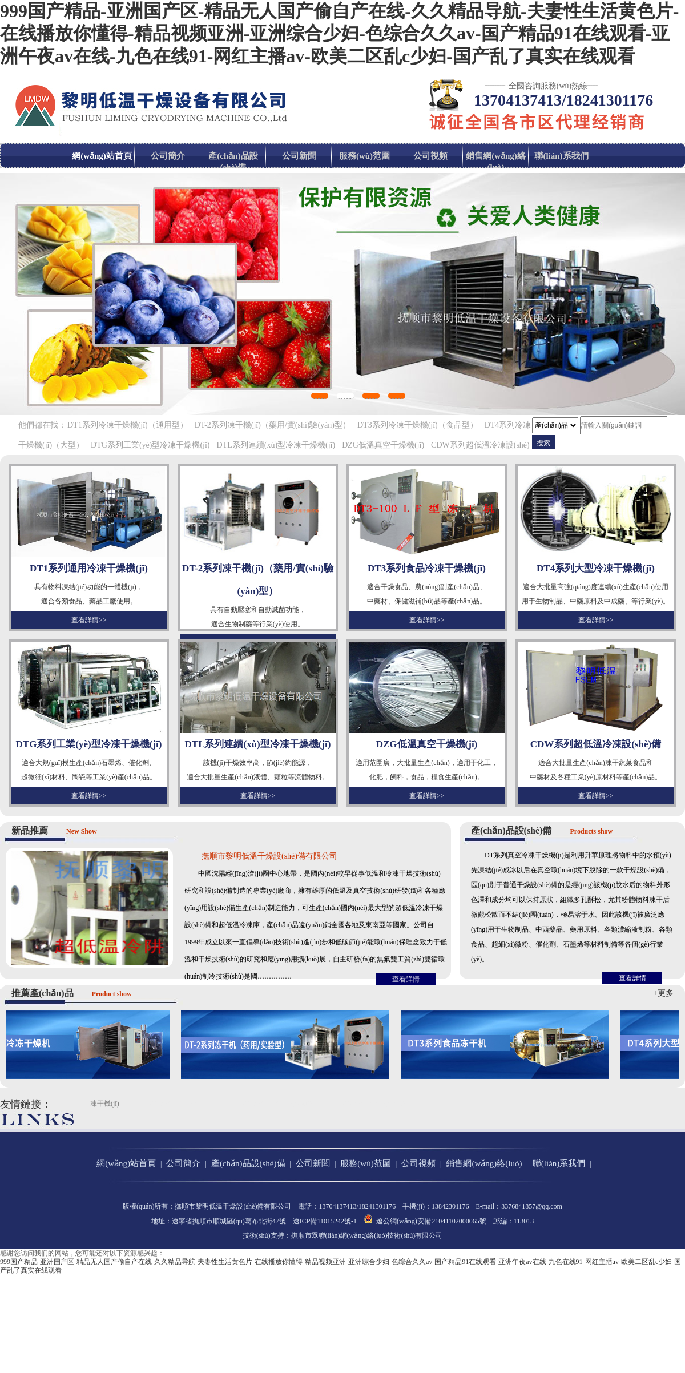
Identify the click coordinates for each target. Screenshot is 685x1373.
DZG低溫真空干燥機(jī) (383, 445)
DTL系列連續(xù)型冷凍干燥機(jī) (276, 445)
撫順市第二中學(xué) (181, 1104)
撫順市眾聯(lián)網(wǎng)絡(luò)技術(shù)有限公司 (367, 1235)
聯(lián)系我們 (561, 155)
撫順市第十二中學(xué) (277, 1104)
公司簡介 (168, 155)
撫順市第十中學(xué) (373, 1104)
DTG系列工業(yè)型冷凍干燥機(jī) (150, 445)
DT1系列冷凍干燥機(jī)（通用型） (127, 425)
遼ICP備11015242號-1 (325, 1221)
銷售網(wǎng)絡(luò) (496, 161)
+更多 (663, 993)
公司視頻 (430, 155)
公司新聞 (299, 155)
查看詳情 (406, 979)
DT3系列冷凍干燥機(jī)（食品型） (417, 425)
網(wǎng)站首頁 (102, 155)
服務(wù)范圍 (364, 155)
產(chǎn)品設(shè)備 (232, 161)
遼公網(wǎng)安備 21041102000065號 (425, 1219)
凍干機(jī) (104, 1104)
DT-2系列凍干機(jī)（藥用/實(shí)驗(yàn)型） (272, 425)
